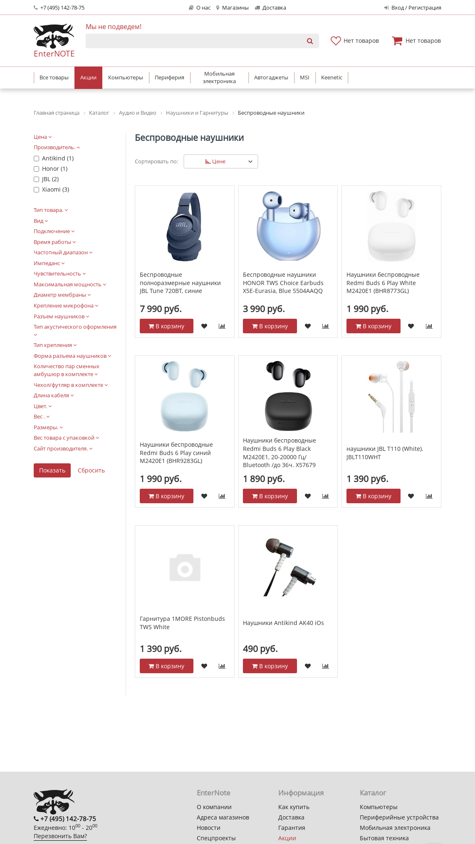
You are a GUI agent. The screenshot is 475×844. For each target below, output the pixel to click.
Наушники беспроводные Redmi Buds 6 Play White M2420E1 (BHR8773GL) (383, 283)
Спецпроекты (216, 838)
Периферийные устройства (399, 817)
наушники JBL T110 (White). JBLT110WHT (384, 453)
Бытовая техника (384, 838)
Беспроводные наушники (189, 137)
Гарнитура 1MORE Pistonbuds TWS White (182, 623)
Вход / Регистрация (412, 7)
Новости (208, 828)
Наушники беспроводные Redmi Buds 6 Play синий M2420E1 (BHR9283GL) (176, 452)
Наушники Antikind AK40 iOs (283, 623)
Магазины (232, 7)
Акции (287, 838)
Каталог (373, 792)
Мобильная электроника (395, 828)
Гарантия (291, 828)
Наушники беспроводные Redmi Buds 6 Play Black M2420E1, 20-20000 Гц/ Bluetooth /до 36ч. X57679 (279, 452)
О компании (214, 807)
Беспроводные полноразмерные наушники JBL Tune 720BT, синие (180, 283)
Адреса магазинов (223, 817)
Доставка (270, 7)
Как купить (293, 807)
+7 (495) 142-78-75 (59, 7)
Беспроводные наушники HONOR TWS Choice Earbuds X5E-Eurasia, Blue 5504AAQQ (283, 283)
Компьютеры (379, 807)
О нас (199, 7)
